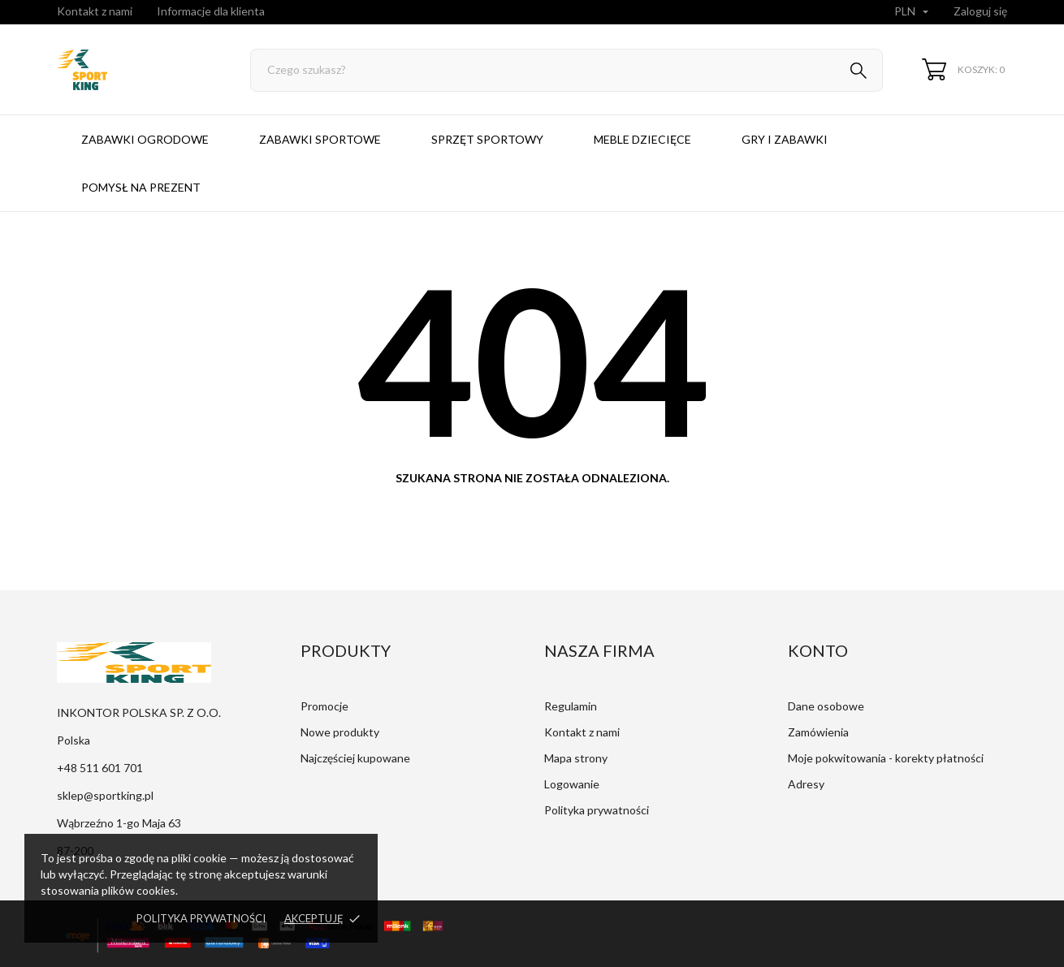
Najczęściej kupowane (355, 758)
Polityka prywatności (201, 918)
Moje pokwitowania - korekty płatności (886, 758)
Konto (818, 650)
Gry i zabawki (785, 139)
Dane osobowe (826, 706)
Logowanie (571, 784)
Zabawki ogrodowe (145, 139)
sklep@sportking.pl (105, 795)
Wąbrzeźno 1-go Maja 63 (119, 823)
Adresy (806, 784)
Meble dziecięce (642, 139)
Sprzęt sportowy (487, 139)
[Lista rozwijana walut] (913, 12)
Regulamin (570, 706)
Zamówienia (818, 732)
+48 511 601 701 (100, 768)
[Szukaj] (566, 70)
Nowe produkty (340, 732)
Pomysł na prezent (141, 187)
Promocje (324, 706)
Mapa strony (576, 758)
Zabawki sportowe (320, 139)
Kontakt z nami (94, 11)
